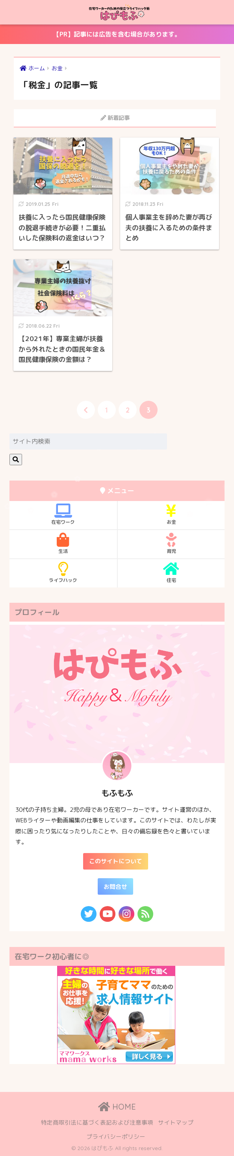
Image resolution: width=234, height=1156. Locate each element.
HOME (117, 1107)
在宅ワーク (63, 514)
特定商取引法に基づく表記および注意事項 (97, 1122)
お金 (171, 514)
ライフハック (63, 572)
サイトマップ (175, 1122)
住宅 (171, 572)
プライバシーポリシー (115, 1136)
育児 (171, 543)
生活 (63, 543)
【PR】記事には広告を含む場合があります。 (92, 37)
